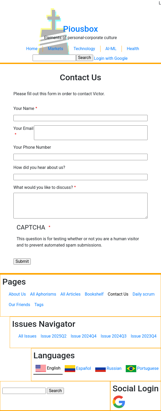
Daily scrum (143, 294)
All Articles (71, 294)
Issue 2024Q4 (84, 336)
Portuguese (148, 368)
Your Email (23, 128)
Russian (114, 368)
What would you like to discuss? (43, 187)
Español (83, 368)
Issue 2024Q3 (114, 336)
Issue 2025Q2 (54, 336)
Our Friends (19, 304)
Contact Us (118, 294)
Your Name (23, 108)
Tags (39, 304)
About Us (17, 294)
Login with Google (111, 58)
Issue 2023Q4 (144, 336)
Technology (84, 48)
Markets (55, 48)
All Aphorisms (43, 294)
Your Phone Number (32, 147)
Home (32, 48)
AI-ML (111, 48)
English (54, 368)
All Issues (27, 336)
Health (133, 48)
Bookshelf (94, 294)
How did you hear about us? (39, 167)
